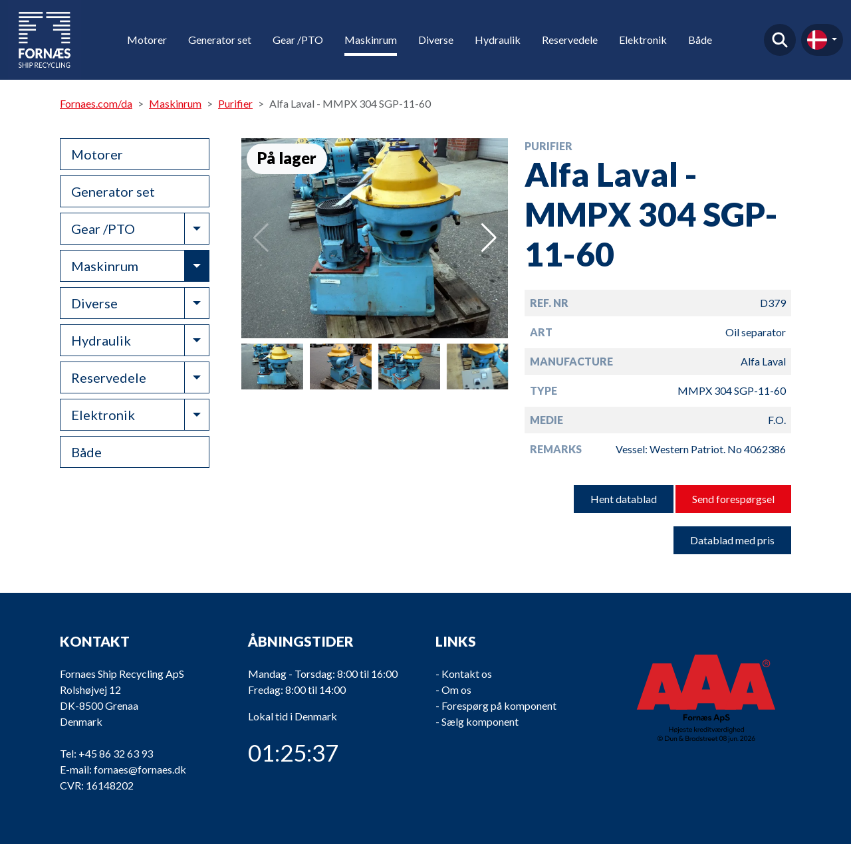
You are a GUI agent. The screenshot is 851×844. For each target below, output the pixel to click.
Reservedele (570, 39)
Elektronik (643, 39)
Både (700, 39)
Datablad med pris (732, 540)
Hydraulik (498, 39)
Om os (456, 689)
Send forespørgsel (733, 498)
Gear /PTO (298, 39)
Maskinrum (370, 39)
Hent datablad (623, 498)
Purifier (235, 103)
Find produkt (780, 40)
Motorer (147, 39)
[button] (489, 238)
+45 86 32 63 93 (115, 753)
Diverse (435, 39)
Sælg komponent (480, 721)
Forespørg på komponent (498, 705)
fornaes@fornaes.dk (140, 769)
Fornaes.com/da (96, 103)
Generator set (219, 39)
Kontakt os (466, 673)
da (817, 40)
